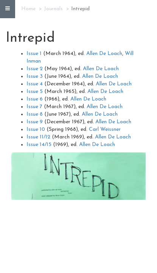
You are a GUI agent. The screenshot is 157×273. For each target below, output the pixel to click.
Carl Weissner (105, 129)
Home (28, 9)
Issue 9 (34, 122)
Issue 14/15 (38, 144)
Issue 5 (34, 91)
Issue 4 (34, 84)
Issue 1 (34, 53)
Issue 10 (35, 129)
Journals (53, 9)
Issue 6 (34, 99)
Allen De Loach (104, 53)
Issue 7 (34, 107)
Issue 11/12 (38, 137)
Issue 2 (34, 69)
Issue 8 (34, 114)
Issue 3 (34, 76)
